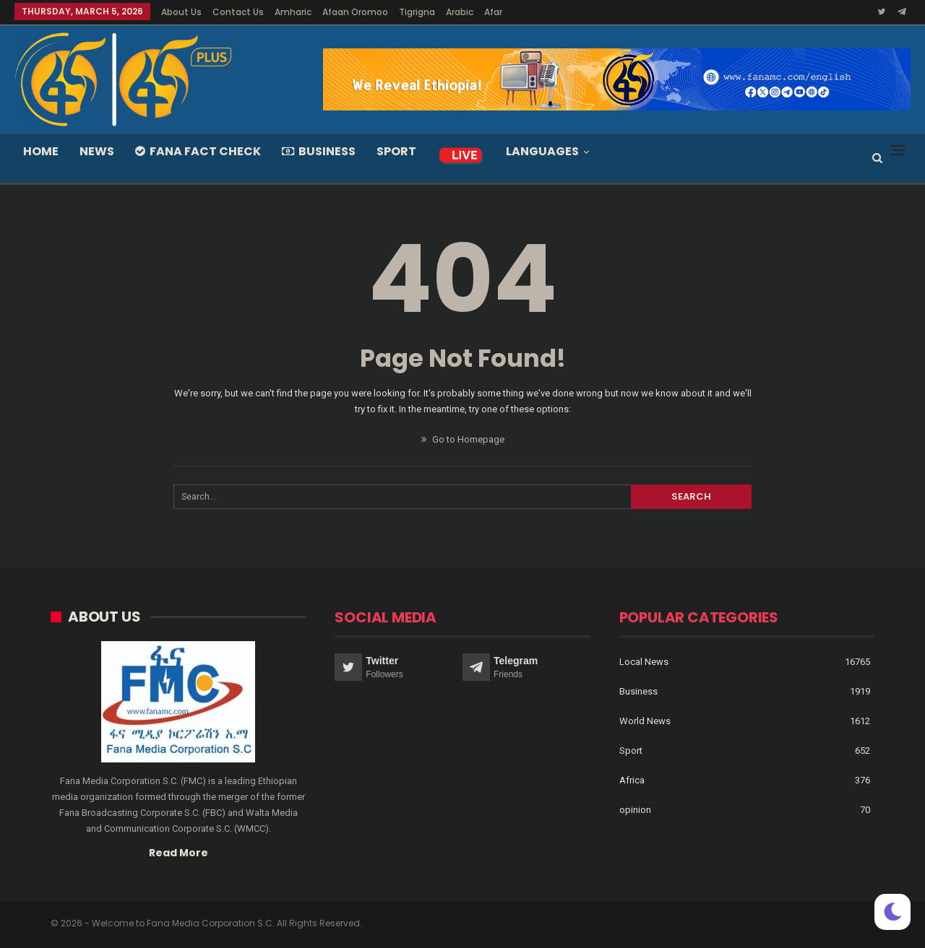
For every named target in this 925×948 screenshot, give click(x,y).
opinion (635, 809)
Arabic (459, 12)
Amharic (293, 12)
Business (319, 151)
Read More (178, 852)
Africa (632, 780)
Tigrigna (417, 12)
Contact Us (238, 12)
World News (645, 721)
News (96, 151)
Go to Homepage (462, 439)
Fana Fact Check (198, 151)
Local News (643, 661)
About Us (181, 12)
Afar (493, 12)
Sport (396, 151)
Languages (542, 151)
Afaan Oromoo (355, 12)
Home (41, 151)
